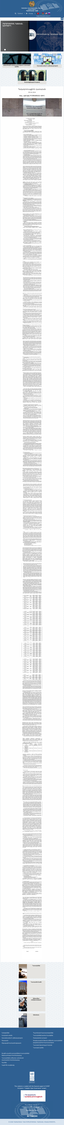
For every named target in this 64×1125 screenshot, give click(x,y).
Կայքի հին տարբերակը (8, 1065)
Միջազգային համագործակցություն (11, 1043)
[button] (5, 49)
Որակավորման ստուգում (40, 1038)
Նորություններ (5, 1033)
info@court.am (37, 1107)
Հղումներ (4, 1062)
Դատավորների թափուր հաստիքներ (43, 1035)
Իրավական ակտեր (7, 1035)
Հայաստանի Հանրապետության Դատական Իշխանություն (32, 9)
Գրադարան (5, 1040)
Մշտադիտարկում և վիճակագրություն (12, 1038)
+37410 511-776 (27, 1107)
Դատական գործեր (38, 1047)
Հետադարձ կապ (32, 1110)
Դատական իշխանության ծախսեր (42, 1045)
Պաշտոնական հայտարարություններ (43, 1033)
